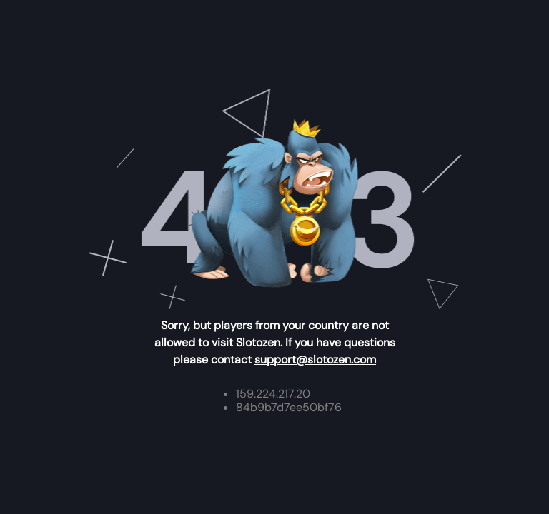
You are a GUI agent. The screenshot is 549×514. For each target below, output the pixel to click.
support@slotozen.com (315, 359)
